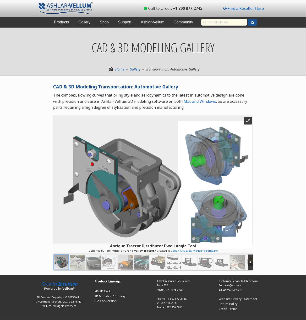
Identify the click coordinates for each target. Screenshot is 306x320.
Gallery (84, 22)
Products (61, 22)
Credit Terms (228, 309)
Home (119, 69)
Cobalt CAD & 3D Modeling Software (194, 250)
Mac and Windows (200, 101)
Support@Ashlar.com (232, 285)
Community (183, 22)
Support (124, 22)
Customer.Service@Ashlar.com (238, 281)
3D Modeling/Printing (109, 296)
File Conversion (105, 301)
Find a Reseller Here (246, 8)
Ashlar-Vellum (152, 22)
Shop (104, 22)
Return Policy (228, 304)
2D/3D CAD (102, 291)
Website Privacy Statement (238, 299)
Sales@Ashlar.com (230, 289)
